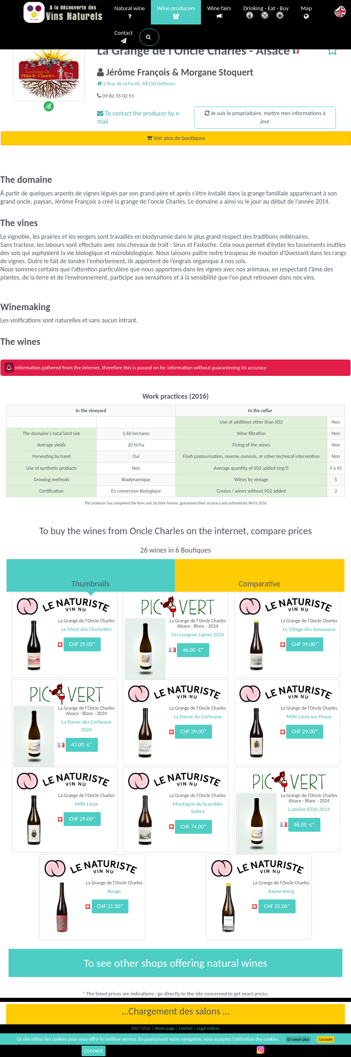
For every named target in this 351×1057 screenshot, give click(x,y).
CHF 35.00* (277, 906)
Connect (93, 1050)
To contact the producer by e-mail (139, 117)
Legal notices (208, 1028)
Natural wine (130, 12)
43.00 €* (81, 744)
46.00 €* (192, 649)
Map (306, 12)
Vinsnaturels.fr (63, 13)
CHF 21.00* (110, 906)
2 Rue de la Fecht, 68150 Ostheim (136, 83)
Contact (124, 37)
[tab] (91, 575)
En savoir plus (298, 1039)
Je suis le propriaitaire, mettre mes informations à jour (265, 117)
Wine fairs (219, 12)
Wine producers (176, 12)
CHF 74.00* (193, 826)
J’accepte (325, 1039)
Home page (165, 1028)
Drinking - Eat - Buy (266, 13)
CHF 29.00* (82, 644)
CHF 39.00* (304, 644)
